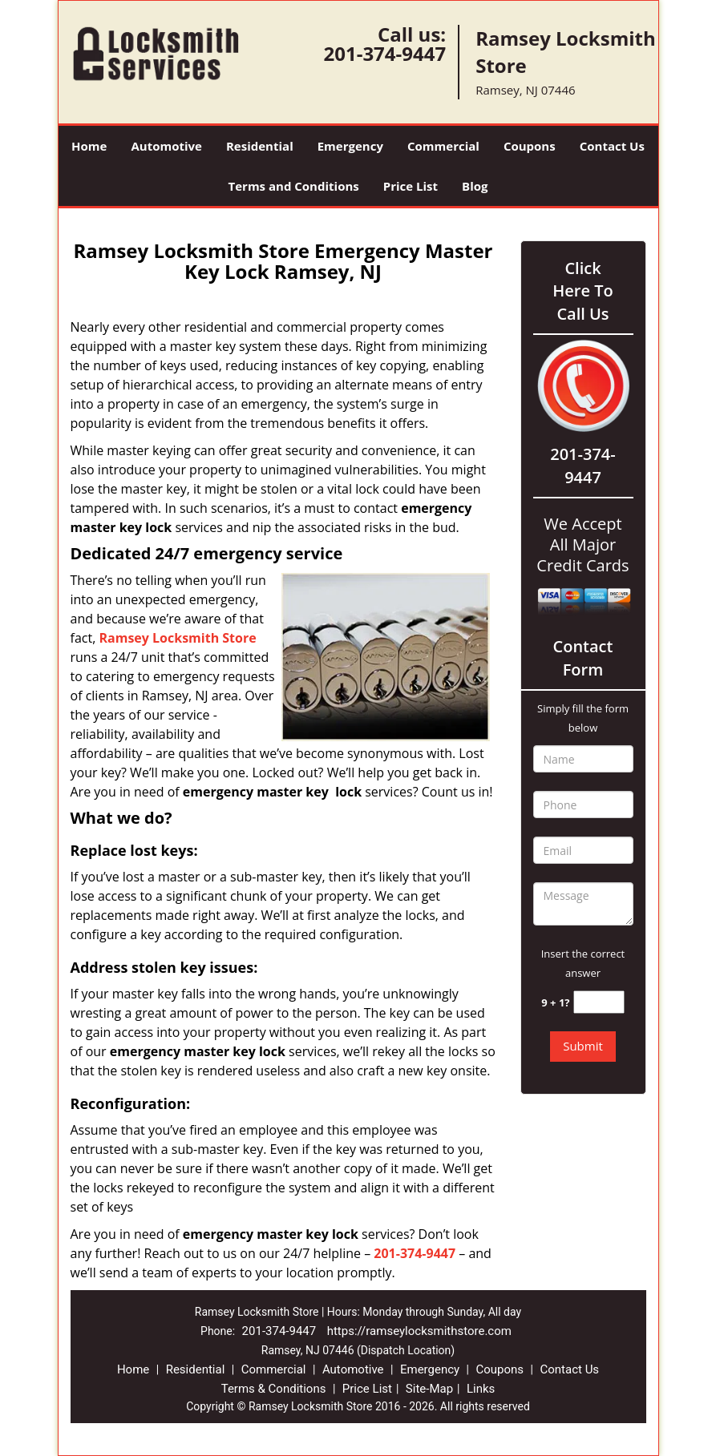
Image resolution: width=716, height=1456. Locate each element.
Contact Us (612, 146)
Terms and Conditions (294, 186)
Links (481, 1388)
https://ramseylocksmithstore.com (419, 1331)
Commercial (443, 146)
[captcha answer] (599, 1002)
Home (89, 146)
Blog (474, 186)
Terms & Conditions (273, 1388)
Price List (410, 186)
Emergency (350, 146)
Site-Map (429, 1388)
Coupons (530, 146)
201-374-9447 (384, 53)
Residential (259, 146)
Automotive (166, 146)
